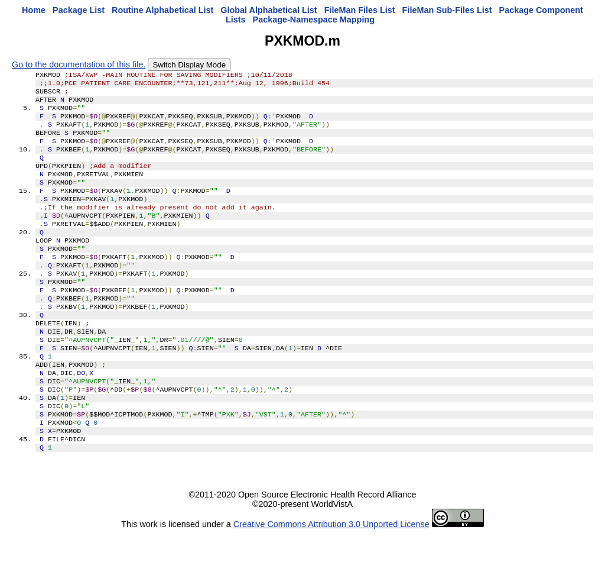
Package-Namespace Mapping (314, 19)
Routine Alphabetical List (162, 10)
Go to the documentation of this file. (78, 64)
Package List (79, 10)
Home (33, 10)
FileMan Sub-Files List (447, 10)
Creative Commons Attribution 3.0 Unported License (331, 578)
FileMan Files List (359, 10)
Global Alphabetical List (268, 10)
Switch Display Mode (189, 64)
